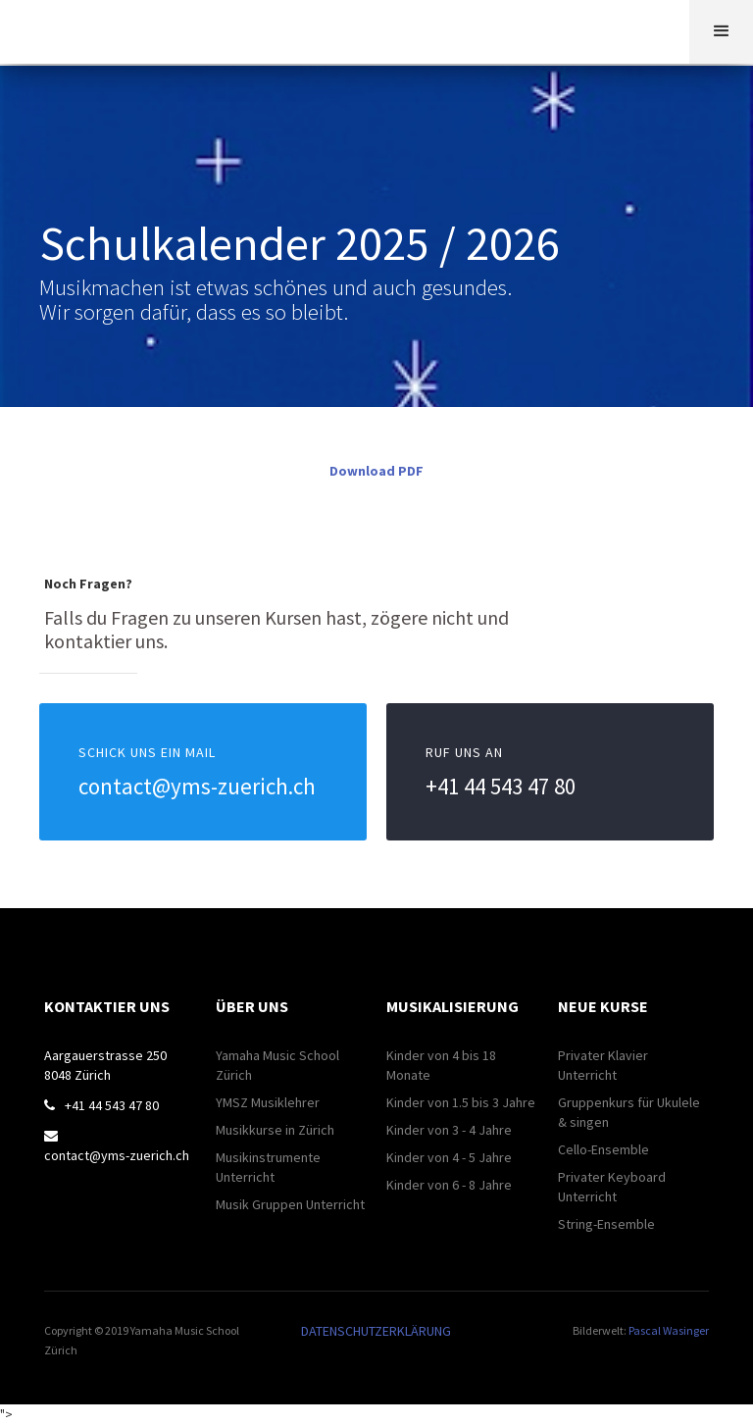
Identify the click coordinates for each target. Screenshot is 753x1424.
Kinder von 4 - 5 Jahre (449, 1157)
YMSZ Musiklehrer (268, 1102)
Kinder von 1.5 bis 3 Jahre (460, 1102)
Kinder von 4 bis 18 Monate (441, 1065)
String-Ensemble (606, 1224)
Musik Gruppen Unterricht (290, 1204)
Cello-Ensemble (603, 1149)
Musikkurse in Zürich (275, 1130)
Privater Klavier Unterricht (603, 1065)
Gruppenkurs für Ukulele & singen (629, 1112)
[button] (721, 32)
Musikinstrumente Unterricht (268, 1167)
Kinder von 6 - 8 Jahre (449, 1185)
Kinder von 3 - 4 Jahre (449, 1130)
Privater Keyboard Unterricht (612, 1186)
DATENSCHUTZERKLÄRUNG (376, 1331)
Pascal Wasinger (668, 1330)
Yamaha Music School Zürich (277, 1065)
